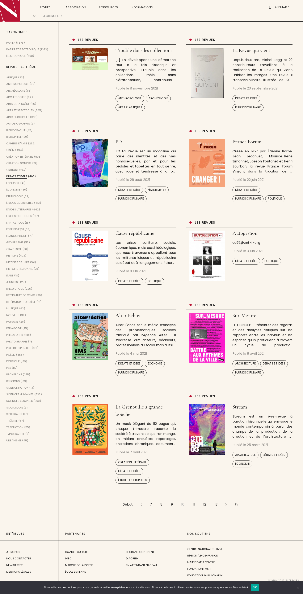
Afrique (11, 85)
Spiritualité (14, 422)
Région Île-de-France (202, 563)
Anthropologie (130, 106)
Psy (8, 376)
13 (216, 512)
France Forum (246, 149)
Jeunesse (12, 290)
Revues (45, 7)
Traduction (15, 435)
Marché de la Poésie (79, 573)
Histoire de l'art (17, 270)
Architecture (245, 371)
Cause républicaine (134, 241)
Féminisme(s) (157, 198)
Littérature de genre (20, 303)
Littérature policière (21, 310)
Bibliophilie (14, 145)
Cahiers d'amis (16, 151)
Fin (237, 512)
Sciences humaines (20, 402)
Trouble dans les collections (143, 58)
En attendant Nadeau (141, 573)
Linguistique (15, 296)
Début (127, 512)
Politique (275, 206)
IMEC (68, 566)
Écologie (13, 191)
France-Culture (76, 560)
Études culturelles (132, 488)
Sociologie (14, 415)
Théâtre (12, 429)
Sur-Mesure (244, 323)
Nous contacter (18, 566)
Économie (155, 371)
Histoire (12, 263)
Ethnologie (14, 204)
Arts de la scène (18, 112)
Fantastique (15, 230)
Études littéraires (18, 217)
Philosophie (15, 343)
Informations (142, 7)
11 (194, 512)
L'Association (75, 7)
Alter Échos (127, 323)
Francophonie (16, 244)
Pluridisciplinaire (248, 115)
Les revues (88, 47)
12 (204, 512)
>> (226, 512)
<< (141, 512)
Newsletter (14, 573)
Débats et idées (246, 106)
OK (255, 587)
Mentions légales (18, 579)
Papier (10, 50)
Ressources (108, 7)
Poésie (10, 362)
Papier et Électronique (22, 57)
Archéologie (158, 106)
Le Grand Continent (140, 560)
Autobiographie (18, 131)
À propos (13, 560)
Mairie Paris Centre (201, 570)
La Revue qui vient (251, 58)
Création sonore (18, 171)
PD (118, 149)
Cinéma (11, 158)
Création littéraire (132, 470)
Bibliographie (16, 138)
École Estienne (75, 579)
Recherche (14, 382)
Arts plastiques (130, 115)
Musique (12, 316)
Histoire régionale (19, 277)
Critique (12, 178)
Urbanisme (13, 448)
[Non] (298, 587)
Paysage (12, 329)
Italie (9, 283)
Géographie (14, 250)
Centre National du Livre (205, 557)
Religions (13, 389)
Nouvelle (12, 323)
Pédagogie (14, 336)
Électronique (16, 64)
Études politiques (19, 224)
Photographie (16, 349)
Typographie (15, 442)
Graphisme (14, 257)
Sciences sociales (19, 409)
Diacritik (132, 566)
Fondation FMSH (199, 576)
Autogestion (244, 241)
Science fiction (17, 395)
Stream (239, 414)
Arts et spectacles (20, 118)
